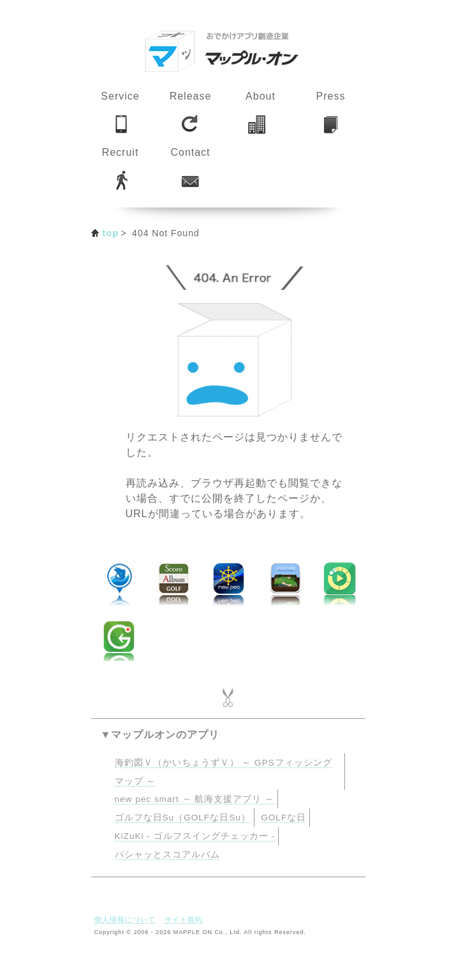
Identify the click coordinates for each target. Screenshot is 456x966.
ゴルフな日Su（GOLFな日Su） (183, 817)
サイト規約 (184, 919)
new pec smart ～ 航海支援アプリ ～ (195, 799)
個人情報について (125, 919)
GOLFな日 (283, 817)
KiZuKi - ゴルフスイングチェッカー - (195, 836)
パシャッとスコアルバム (167, 854)
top (111, 233)
